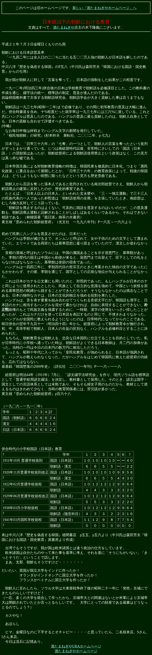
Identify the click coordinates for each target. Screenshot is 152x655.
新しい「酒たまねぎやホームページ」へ (104, 8)
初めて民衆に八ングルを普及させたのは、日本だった (44, 234)
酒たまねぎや (63, 27)
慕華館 (128, 253)
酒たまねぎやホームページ (76, 651)
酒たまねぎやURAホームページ (76, 646)
